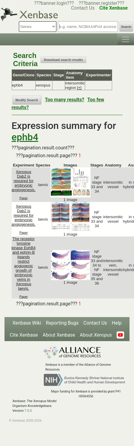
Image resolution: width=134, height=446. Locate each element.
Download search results (63, 60)
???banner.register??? (101, 3)
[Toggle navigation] (125, 39)
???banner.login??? (54, 3)
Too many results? (64, 99)
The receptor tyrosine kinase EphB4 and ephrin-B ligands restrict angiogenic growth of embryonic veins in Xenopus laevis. (24, 264)
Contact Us (95, 323)
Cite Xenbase (24, 335)
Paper (23, 198)
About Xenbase (59, 335)
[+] (79, 87)
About (96, 335)
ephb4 (25, 137)
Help (117, 323)
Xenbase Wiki (26, 323)
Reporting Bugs (62, 323)
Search (126, 27)
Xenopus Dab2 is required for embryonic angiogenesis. (24, 181)
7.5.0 (28, 411)
